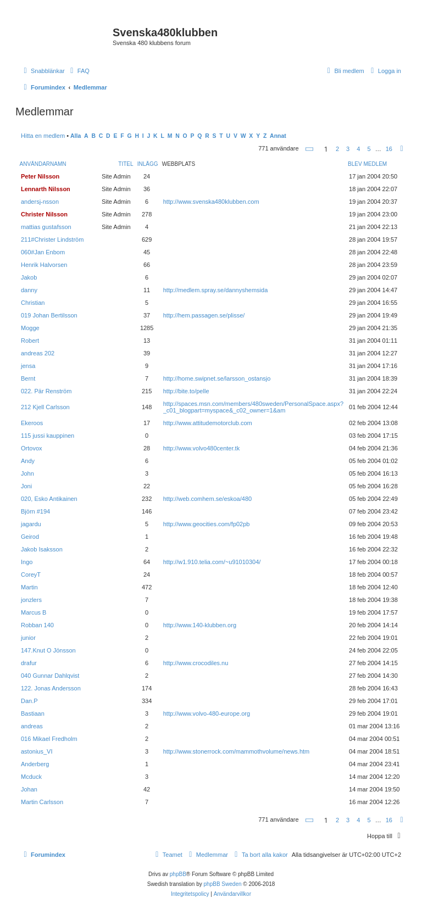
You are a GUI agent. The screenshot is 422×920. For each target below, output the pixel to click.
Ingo (26, 562)
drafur (29, 663)
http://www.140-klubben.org (199, 625)
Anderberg (35, 764)
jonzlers (31, 599)
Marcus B (33, 612)
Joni (26, 486)
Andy (28, 461)
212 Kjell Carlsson (45, 407)
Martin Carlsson (42, 802)
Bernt (28, 378)
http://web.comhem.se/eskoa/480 (207, 498)
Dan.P (29, 701)
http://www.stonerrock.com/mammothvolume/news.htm (236, 751)
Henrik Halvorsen (44, 264)
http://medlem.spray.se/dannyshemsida (215, 290)
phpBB (178, 874)
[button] (309, 149)
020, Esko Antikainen (49, 498)
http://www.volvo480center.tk (201, 448)
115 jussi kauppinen (47, 435)
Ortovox (31, 448)
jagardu (31, 524)
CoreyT (31, 574)
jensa (28, 366)
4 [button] (358, 149)
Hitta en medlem (43, 135)
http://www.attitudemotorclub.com (207, 423)
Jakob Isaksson (42, 549)
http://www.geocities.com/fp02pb (206, 524)
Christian (33, 302)
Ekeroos (32, 423)
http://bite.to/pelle (186, 391)
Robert (30, 340)
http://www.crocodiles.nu (196, 663)
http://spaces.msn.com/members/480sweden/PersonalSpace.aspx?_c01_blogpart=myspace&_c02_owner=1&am (253, 407)
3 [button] (347, 149)
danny (29, 290)
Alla (75, 136)
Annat (278, 136)
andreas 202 (37, 353)
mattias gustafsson (46, 227)
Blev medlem (367, 164)
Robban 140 (37, 625)
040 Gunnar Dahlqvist (50, 675)
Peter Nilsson (40, 176)
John (27, 473)
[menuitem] (79, 70)
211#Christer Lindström (52, 239)
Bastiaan (33, 713)
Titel (125, 164)
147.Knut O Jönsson (48, 650)
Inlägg (147, 164)
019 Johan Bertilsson (49, 315)
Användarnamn (43, 164)
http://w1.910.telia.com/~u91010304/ (212, 562)
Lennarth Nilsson (45, 189)
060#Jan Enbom (43, 252)
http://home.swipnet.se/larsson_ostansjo (217, 378)
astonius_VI (36, 751)
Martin (29, 587)
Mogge (30, 328)
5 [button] (368, 149)
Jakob (29, 277)
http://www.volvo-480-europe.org (206, 713)
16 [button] (389, 149)
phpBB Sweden (223, 884)
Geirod (30, 536)
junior (28, 637)
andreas (32, 726)
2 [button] (337, 149)
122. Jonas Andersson (51, 688)
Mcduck (31, 776)
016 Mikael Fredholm (49, 738)
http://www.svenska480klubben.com (211, 201)
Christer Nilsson (44, 214)
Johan (29, 789)
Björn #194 (35, 511)
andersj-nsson (40, 201)
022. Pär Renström (46, 391)
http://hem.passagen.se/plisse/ (204, 315)
